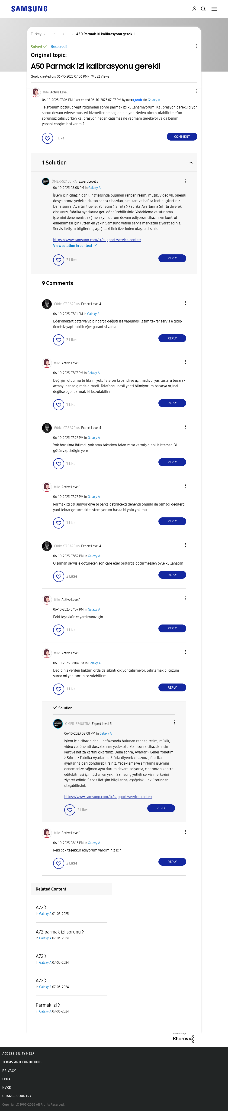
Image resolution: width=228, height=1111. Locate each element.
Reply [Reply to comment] (172, 258)
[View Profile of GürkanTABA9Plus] (67, 304)
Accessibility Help (18, 1053)
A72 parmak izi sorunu (58, 932)
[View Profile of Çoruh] (137, 100)
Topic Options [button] (189, 46)
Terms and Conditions (22, 1062)
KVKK (6, 1088)
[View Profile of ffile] (46, 92)
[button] (189, 91)
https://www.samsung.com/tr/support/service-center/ (97, 240)
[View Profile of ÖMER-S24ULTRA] (64, 182)
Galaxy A (154, 100)
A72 (39, 907)
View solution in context (72, 245)
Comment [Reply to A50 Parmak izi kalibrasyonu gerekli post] (182, 137)
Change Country (17, 1096)
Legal (7, 1079)
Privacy (9, 1071)
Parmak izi (46, 1005)
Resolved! (59, 46)
